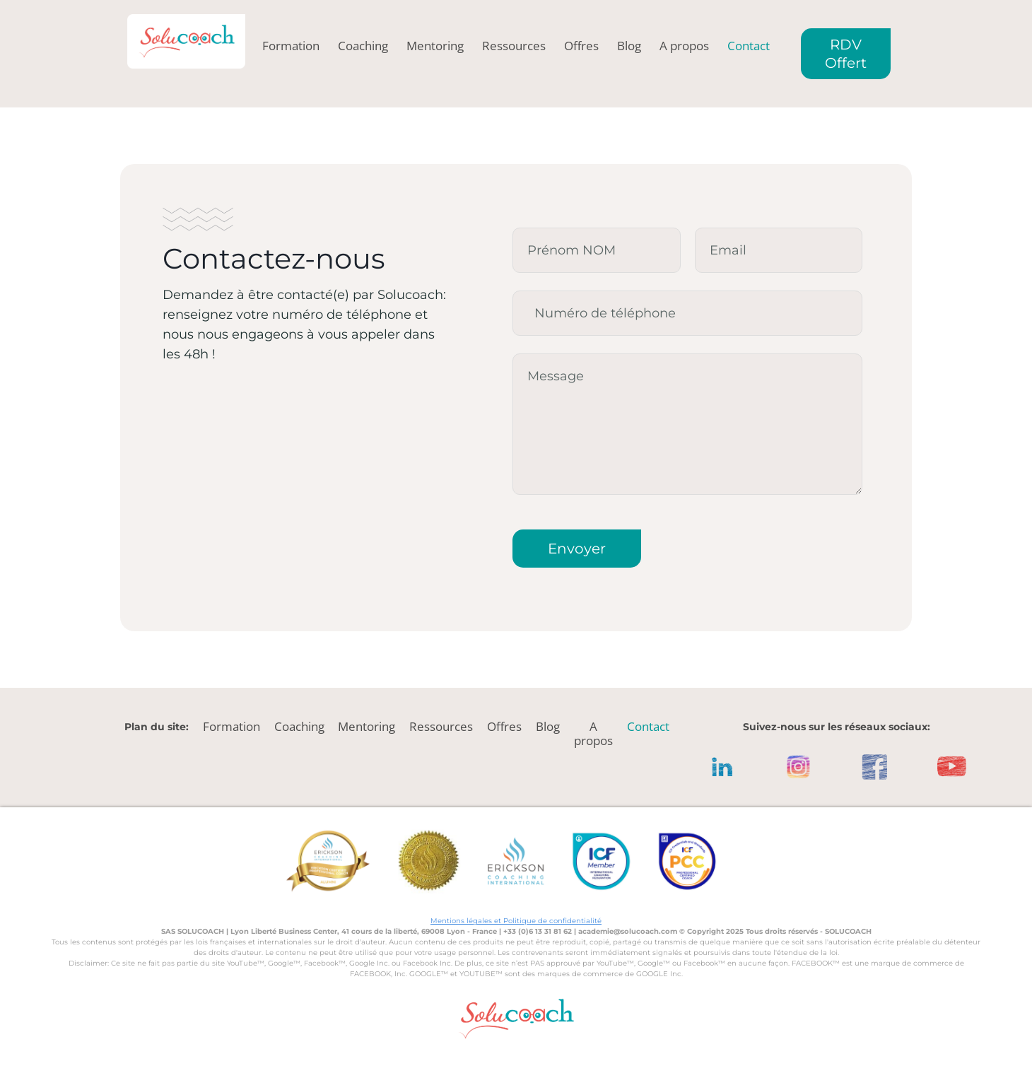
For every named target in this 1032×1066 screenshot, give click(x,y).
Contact (748, 46)
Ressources (514, 46)
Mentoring (435, 46)
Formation (290, 46)
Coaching (363, 46)
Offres (581, 46)
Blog (629, 46)
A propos (684, 46)
